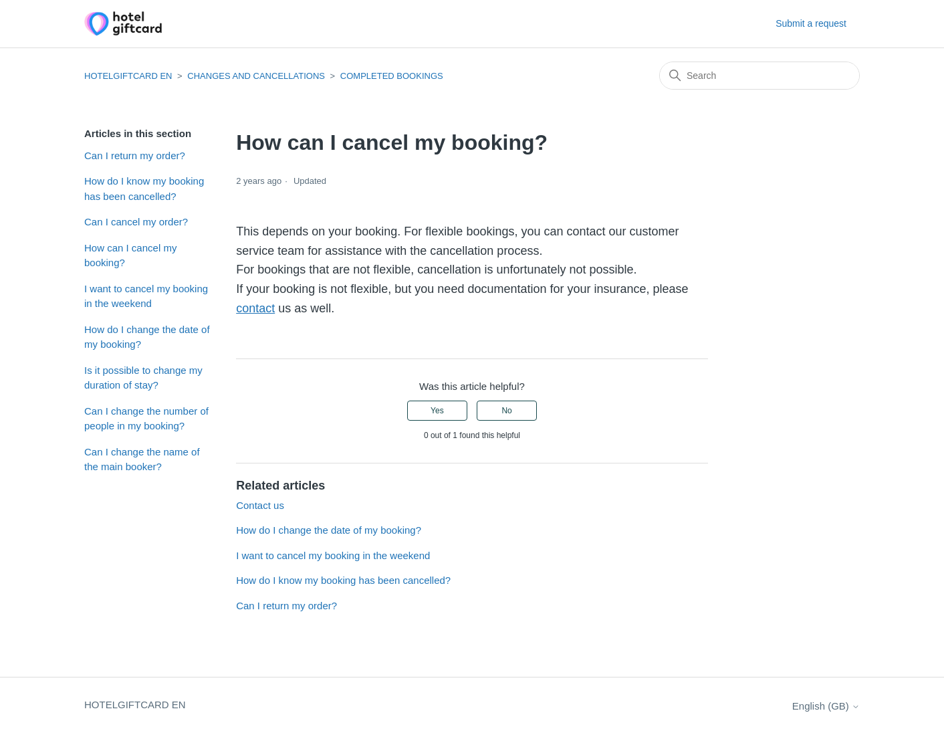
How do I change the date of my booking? (147, 337)
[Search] (759, 75)
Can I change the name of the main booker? (142, 459)
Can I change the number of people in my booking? (146, 418)
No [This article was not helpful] (506, 410)
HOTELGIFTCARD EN (128, 76)
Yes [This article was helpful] (437, 410)
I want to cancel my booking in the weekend (146, 296)
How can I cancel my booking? (130, 255)
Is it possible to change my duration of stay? (143, 377)
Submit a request (811, 23)
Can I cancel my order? (136, 221)
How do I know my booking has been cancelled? (144, 188)
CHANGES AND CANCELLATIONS (256, 76)
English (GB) (826, 706)
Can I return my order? (134, 155)
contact (255, 308)
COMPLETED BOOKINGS (391, 76)
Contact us (260, 505)
